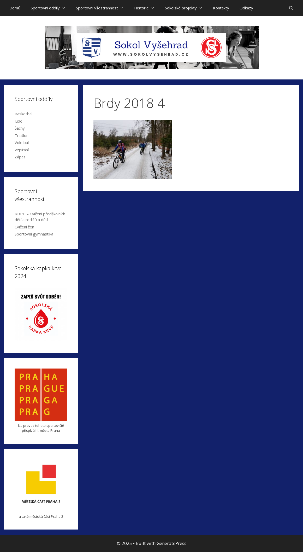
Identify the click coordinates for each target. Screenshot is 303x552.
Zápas (20, 156)
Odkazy (246, 7)
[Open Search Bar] (291, 8)
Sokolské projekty (186, 8)
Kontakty (221, 7)
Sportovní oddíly (51, 8)
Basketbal (23, 113)
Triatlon (21, 135)
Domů (14, 7)
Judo (18, 121)
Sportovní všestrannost (102, 8)
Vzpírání (22, 149)
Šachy (20, 128)
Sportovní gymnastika (34, 234)
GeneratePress (171, 543)
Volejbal (22, 142)
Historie (147, 8)
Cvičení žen (24, 226)
